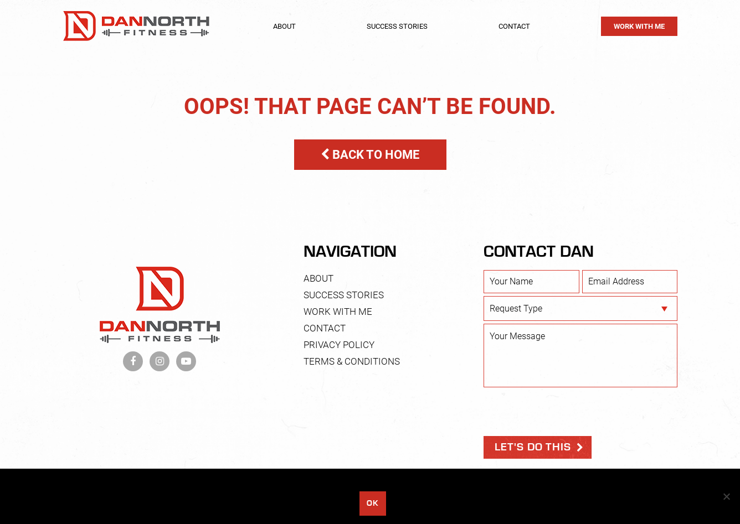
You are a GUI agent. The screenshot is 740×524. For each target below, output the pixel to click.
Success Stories (397, 26)
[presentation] (568, 411)
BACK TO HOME (370, 155)
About (284, 26)
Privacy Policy (339, 344)
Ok (372, 503)
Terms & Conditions (352, 361)
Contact (514, 26)
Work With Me (639, 26)
